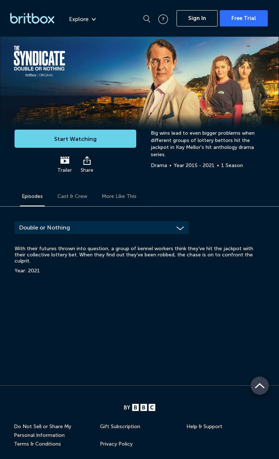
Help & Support (204, 426)
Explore (82, 19)
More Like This (119, 196)
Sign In (197, 18)
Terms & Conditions (37, 444)
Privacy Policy (116, 444)
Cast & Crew (72, 196)
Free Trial (243, 18)
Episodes (32, 196)
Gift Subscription (120, 426)
